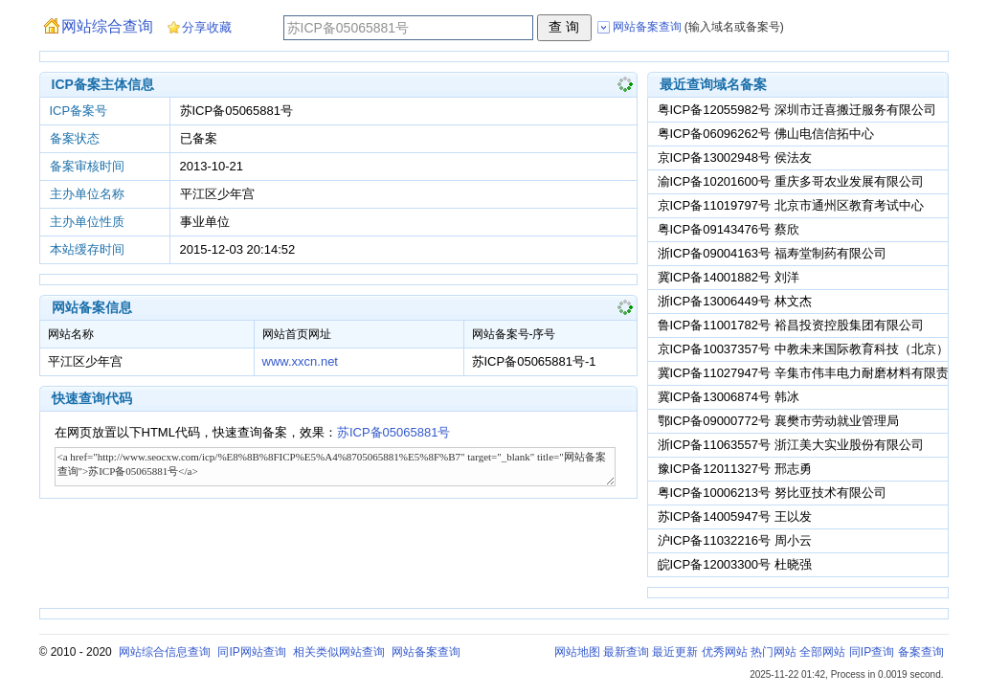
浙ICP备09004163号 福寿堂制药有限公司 (772, 253)
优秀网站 (725, 652)
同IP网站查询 (251, 652)
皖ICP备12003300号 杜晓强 (735, 564)
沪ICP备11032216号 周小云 (735, 540)
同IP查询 (871, 652)
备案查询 (921, 652)
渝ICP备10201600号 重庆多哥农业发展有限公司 (791, 181)
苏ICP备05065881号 (394, 432)
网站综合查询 (107, 26)
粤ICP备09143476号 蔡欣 (728, 229)
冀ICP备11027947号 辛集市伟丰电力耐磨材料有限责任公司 (822, 373)
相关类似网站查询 (339, 652)
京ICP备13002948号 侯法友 (735, 157)
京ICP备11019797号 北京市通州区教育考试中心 (791, 205)
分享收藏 (207, 27)
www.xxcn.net (300, 361)
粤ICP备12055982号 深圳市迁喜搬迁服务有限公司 (797, 109)
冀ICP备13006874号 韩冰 (728, 397)
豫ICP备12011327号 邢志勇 (735, 468)
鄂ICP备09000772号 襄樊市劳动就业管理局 (778, 421)
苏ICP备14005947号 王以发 (735, 516)
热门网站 (773, 652)
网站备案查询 (426, 652)
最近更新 (675, 652)
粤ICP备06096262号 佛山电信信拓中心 (766, 133)
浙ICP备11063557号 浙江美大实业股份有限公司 (791, 445)
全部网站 (822, 652)
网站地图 (577, 652)
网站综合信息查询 (165, 652)
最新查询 (626, 652)
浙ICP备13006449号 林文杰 (735, 301)
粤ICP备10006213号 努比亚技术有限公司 (772, 492)
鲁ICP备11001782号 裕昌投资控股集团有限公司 (791, 325)
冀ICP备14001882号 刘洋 (728, 277)
